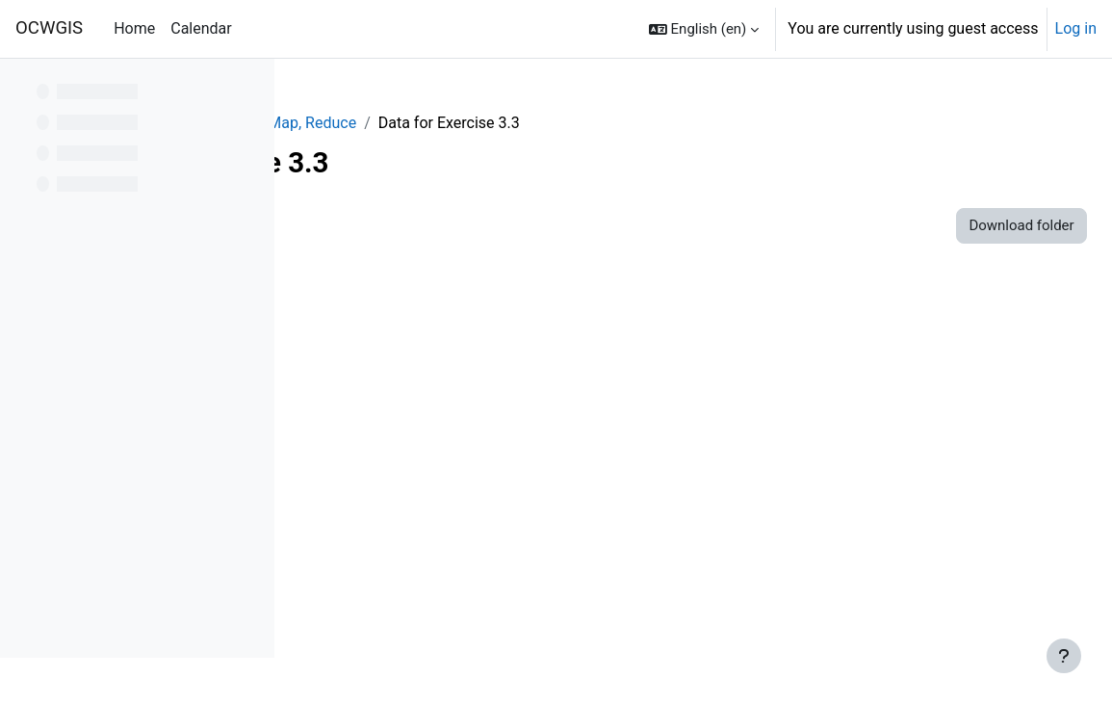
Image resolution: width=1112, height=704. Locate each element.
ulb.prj (401, 526)
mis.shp (407, 395)
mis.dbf (406, 330)
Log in (1076, 28)
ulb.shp (405, 559)
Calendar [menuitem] (200, 28)
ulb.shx (404, 592)
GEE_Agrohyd (357, 123)
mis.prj (403, 362)
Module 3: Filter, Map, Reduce (526, 123)
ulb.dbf (403, 493)
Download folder (978, 225)
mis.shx (406, 428)
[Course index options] (249, 86)
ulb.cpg (405, 461)
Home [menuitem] (134, 28)
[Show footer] (1064, 656)
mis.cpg (407, 297)
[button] (703, 29)
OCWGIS (49, 28)
